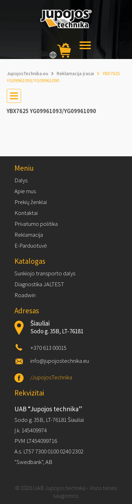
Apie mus (25, 191)
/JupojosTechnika (51, 377)
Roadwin (25, 295)
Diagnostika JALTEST (39, 284)
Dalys (20, 180)
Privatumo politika (36, 224)
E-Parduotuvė (30, 245)
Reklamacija (28, 234)
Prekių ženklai (30, 202)
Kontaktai (26, 213)
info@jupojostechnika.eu (59, 361)
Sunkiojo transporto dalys (44, 273)
